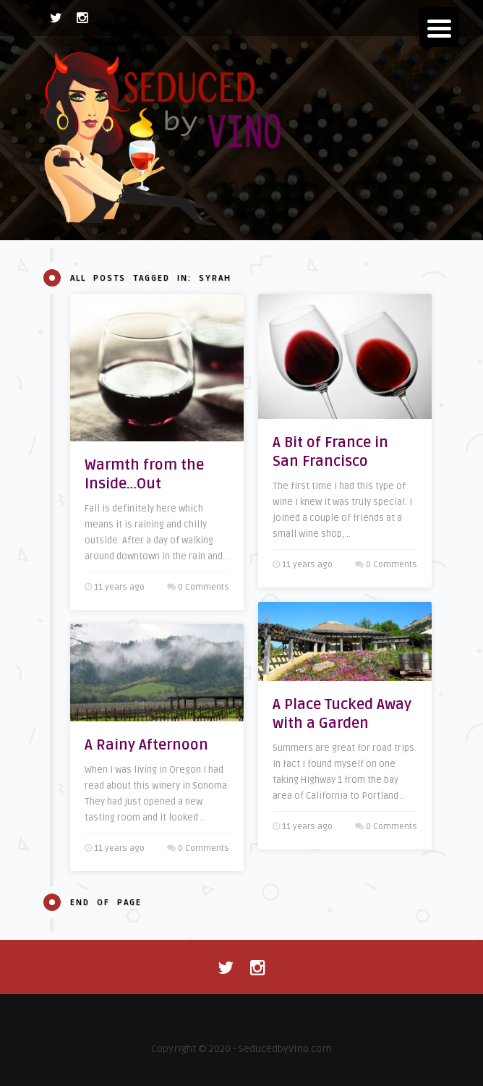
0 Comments (203, 587)
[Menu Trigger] (439, 27)
